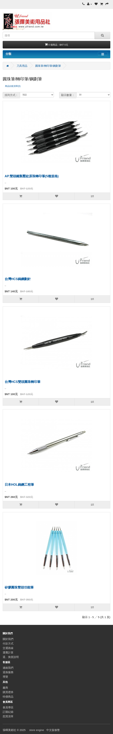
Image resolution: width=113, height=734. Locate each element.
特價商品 (8, 696)
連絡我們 (8, 667)
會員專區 (8, 707)
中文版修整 (53, 729)
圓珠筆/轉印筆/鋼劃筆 (48, 65)
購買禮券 (8, 692)
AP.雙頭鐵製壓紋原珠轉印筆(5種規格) (32, 176)
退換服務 (8, 672)
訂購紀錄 (8, 711)
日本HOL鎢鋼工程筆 (19, 484)
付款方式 (8, 643)
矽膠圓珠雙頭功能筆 (19, 587)
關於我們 (8, 639)
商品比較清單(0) (13, 86)
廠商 (5, 687)
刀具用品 (22, 65)
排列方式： (11, 95)
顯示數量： (68, 95)
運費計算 (8, 652)
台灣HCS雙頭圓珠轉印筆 (22, 382)
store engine (36, 729)
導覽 (5, 676)
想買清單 (8, 716)
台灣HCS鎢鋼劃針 (18, 279)
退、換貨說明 (11, 656)
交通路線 (8, 647)
